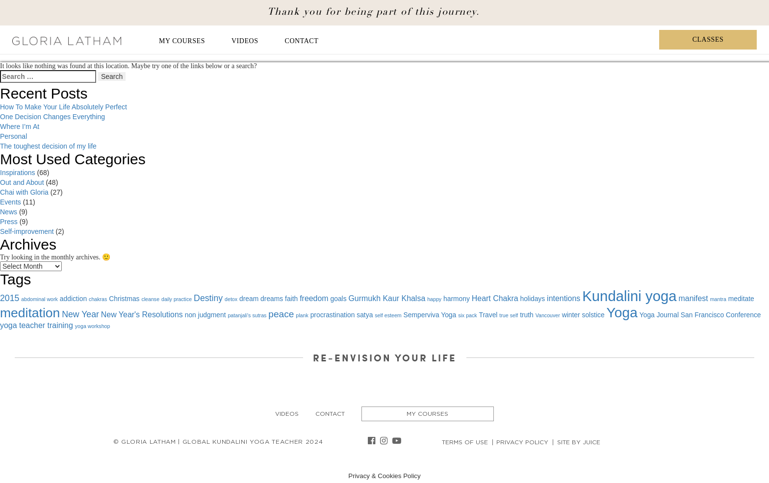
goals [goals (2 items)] (339, 299)
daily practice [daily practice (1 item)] (176, 299)
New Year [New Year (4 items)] (80, 314)
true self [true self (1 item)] (508, 315)
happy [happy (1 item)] (434, 299)
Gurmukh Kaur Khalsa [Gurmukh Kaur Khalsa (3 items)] (386, 298)
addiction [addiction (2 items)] (73, 299)
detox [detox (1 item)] (231, 299)
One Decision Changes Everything (52, 117)
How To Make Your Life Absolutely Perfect (63, 107)
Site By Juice (578, 442)
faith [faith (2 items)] (291, 299)
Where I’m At (19, 126)
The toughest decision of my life (48, 146)
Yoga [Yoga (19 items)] (621, 312)
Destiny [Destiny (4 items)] (208, 298)
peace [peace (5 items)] (281, 314)
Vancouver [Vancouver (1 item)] (548, 315)
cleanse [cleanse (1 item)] (150, 299)
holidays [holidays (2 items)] (532, 299)
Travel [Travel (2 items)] (488, 315)
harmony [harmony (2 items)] (456, 299)
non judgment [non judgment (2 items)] (205, 315)
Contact (302, 41)
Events (10, 202)
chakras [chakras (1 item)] (98, 299)
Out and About (22, 182)
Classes (708, 39)
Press (9, 222)
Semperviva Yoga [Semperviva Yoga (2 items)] (430, 315)
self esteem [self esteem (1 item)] (388, 315)
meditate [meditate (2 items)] (741, 299)
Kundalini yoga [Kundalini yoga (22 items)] (629, 296)
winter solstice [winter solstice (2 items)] (583, 315)
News (8, 212)
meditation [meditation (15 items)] (30, 312)
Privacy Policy (522, 442)
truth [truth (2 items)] (527, 315)
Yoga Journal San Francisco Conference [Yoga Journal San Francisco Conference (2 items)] (700, 315)
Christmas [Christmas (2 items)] (124, 299)
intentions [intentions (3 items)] (563, 298)
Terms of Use (465, 442)
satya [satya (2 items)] (365, 315)
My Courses (182, 41)
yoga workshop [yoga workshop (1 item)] (92, 326)
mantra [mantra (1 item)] (718, 299)
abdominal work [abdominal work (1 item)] (39, 299)
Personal (13, 136)
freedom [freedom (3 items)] (314, 298)
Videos (244, 41)
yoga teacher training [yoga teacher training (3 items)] (36, 325)
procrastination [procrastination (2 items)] (332, 315)
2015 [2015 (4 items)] (9, 298)
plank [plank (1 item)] (302, 315)
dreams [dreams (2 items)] (271, 299)
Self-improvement (27, 231)
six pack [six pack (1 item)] (467, 315)
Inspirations (17, 173)
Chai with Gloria (24, 192)
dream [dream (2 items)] (248, 299)
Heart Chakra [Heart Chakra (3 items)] (495, 298)
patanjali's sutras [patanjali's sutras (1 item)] (247, 315)
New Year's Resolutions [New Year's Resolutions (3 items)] (142, 314)
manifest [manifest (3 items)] (693, 298)
